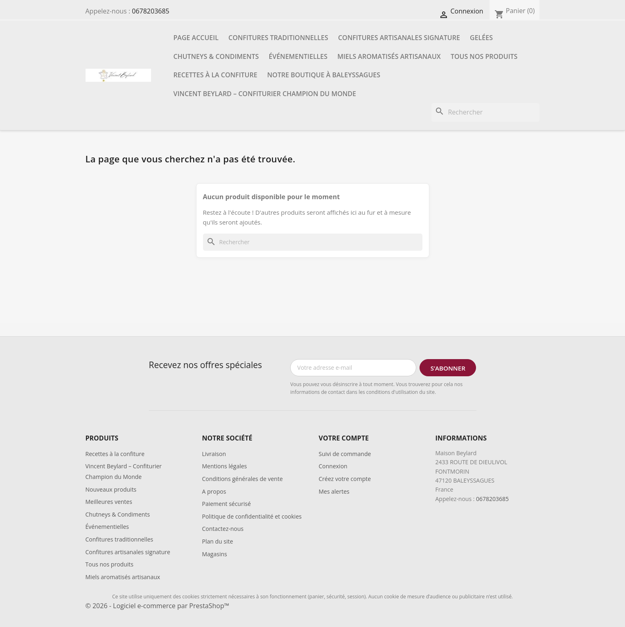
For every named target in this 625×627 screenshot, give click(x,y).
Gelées (481, 37)
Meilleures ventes (109, 502)
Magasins (214, 554)
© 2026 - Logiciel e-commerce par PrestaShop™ (157, 605)
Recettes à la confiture (215, 74)
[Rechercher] (485, 112)
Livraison (214, 454)
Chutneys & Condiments (216, 56)
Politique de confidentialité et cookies (252, 516)
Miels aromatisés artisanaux (389, 56)
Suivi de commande (345, 454)
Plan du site (217, 541)
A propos (214, 491)
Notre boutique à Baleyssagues (323, 74)
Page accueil (196, 37)
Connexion (333, 466)
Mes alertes (334, 491)
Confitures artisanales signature (399, 37)
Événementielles (298, 56)
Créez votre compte (345, 479)
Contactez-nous (223, 529)
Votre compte (344, 438)
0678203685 (150, 11)
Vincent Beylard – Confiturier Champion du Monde (265, 93)
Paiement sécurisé (226, 504)
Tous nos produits (484, 56)
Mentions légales (224, 466)
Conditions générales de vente (242, 479)
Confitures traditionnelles (278, 37)
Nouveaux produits (111, 489)
